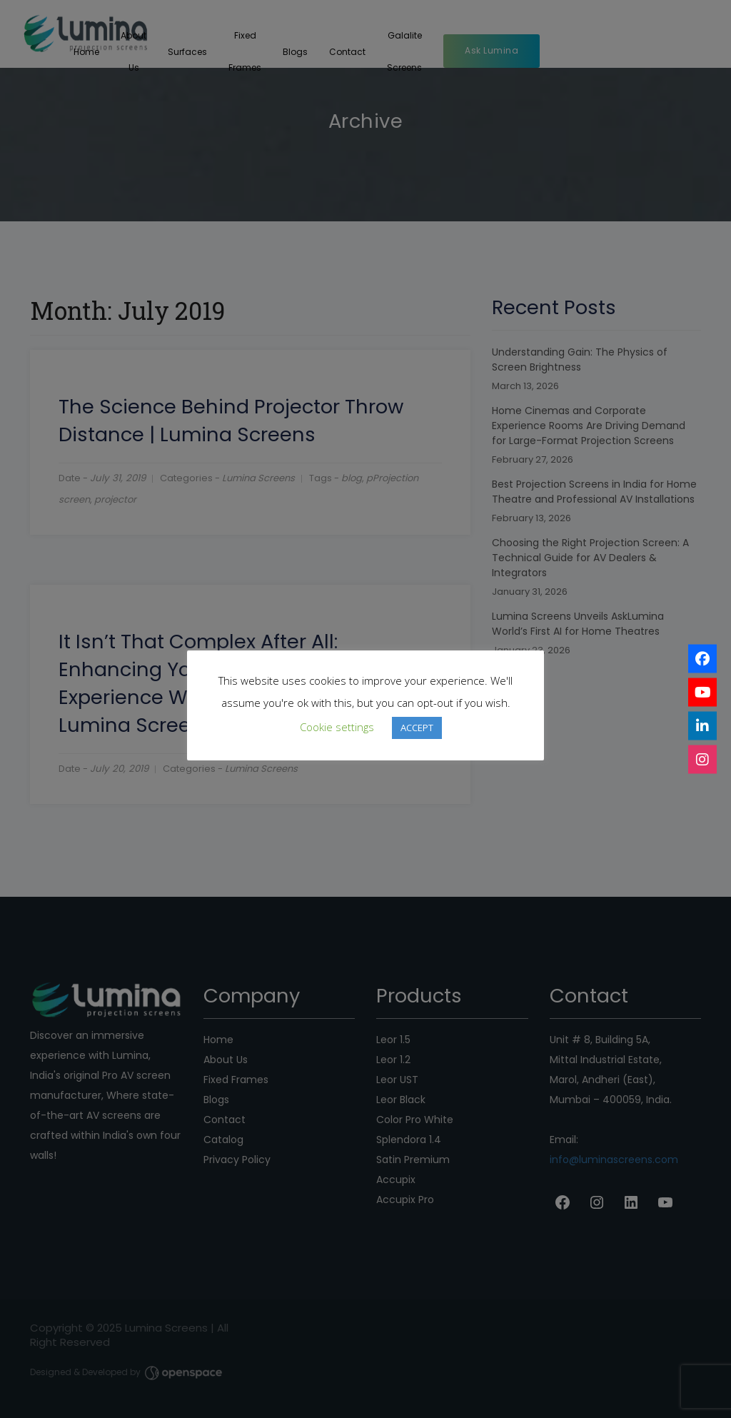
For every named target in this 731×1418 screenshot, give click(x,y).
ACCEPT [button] (416, 727)
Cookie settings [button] (337, 727)
